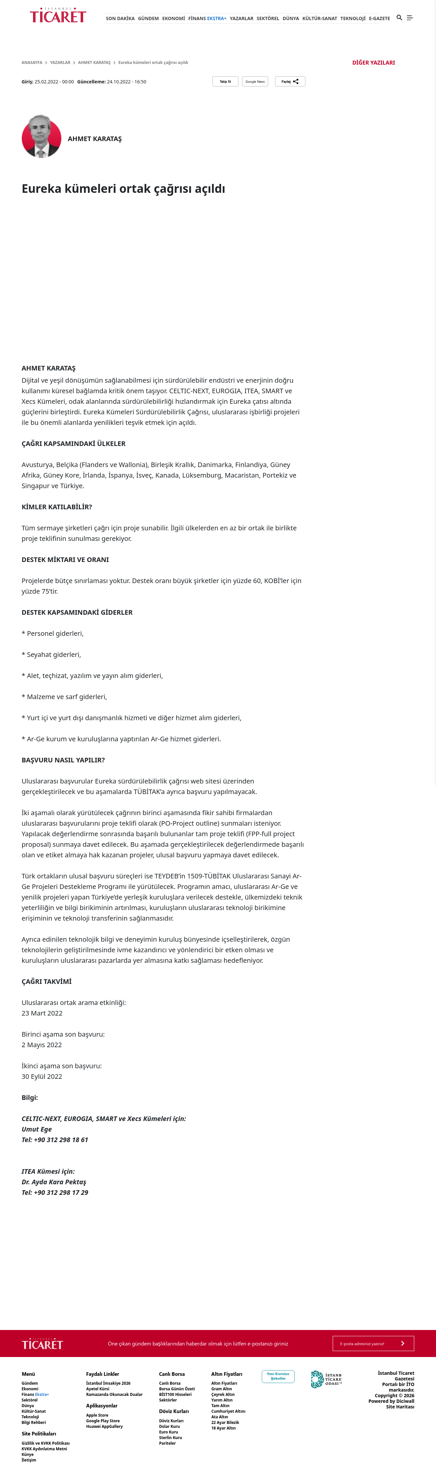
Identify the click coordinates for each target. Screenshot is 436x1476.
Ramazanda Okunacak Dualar (130, 1394)
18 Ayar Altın (254, 1428)
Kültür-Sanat (319, 18)
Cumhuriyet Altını (260, 1411)
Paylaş (290, 81)
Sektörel (268, 18)
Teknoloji (353, 18)
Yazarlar (241, 18)
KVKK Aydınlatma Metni (49, 1449)
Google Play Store (116, 1421)
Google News (255, 81)
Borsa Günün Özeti (201, 1389)
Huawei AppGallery (118, 1426)
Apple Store (109, 1415)
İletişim (30, 1460)
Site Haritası (400, 1423)
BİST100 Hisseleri (199, 1394)
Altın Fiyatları (255, 1383)
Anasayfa (32, 62)
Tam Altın (251, 1405)
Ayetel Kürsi (110, 1389)
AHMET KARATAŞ (94, 62)
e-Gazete (379, 18)
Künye (29, 1454)
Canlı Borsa (193, 1383)
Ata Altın (250, 1417)
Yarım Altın (252, 1400)
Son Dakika (120, 18)
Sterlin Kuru (194, 1437)
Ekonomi (173, 18)
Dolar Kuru (192, 1426)
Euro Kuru (191, 1432)
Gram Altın (252, 1389)
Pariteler (190, 1443)
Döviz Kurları (195, 1421)
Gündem (148, 18)
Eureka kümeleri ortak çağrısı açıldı (153, 62)
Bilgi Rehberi (36, 1422)
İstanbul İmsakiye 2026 (122, 1383)
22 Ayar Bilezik (256, 1422)
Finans (207, 18)
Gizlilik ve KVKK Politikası (51, 1443)
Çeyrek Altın (254, 1394)
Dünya (291, 18)
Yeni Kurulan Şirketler (313, 1376)
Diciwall (405, 1418)
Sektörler (191, 1400)
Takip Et (225, 81)
